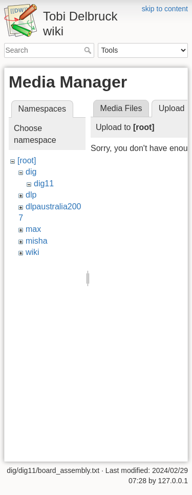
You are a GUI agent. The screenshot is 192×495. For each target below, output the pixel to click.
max (33, 229)
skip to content (165, 9)
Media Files (121, 108)
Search (89, 50)
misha (37, 240)
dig (31, 171)
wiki (32, 252)
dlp (31, 194)
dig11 (44, 183)
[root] (26, 160)
